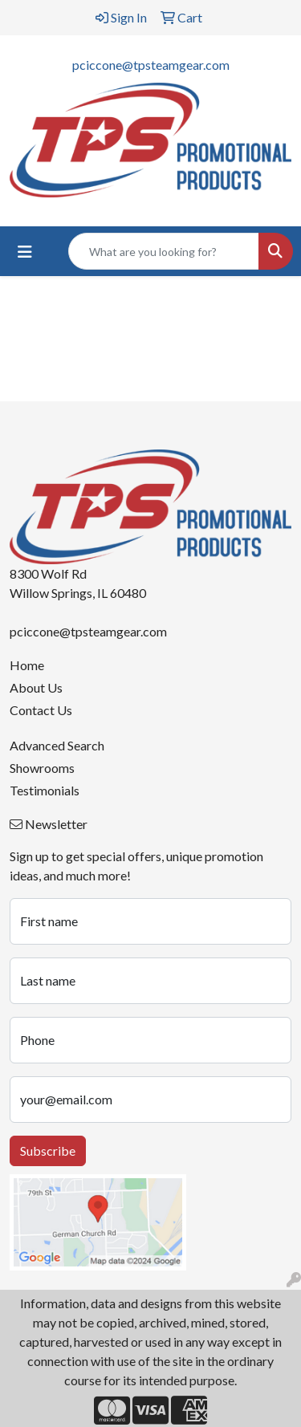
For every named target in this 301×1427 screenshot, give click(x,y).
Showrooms (42, 767)
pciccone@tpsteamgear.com (151, 64)
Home (27, 665)
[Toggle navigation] (25, 251)
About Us (36, 687)
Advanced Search (57, 745)
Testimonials (44, 790)
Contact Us (41, 710)
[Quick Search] (163, 251)
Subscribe (47, 1150)
